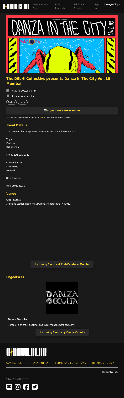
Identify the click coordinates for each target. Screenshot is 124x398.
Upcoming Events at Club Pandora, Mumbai (62, 264)
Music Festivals (60, 6)
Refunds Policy (103, 363)
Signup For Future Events (62, 110)
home (42, 118)
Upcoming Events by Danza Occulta (62, 332)
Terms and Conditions (70, 363)
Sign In (97, 6)
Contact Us (14, 363)
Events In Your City (40, 6)
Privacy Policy (38, 363)
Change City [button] (111, 4)
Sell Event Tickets (79, 6)
